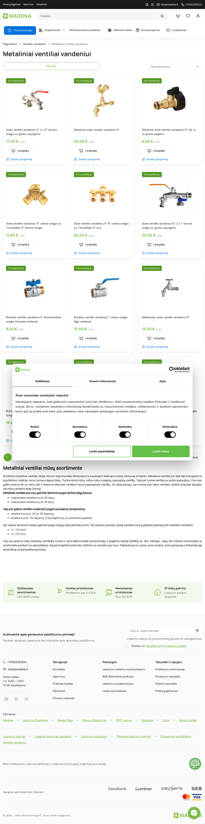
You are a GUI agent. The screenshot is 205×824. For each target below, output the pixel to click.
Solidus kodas (188, 720)
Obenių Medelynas (94, 720)
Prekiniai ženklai (63, 683)
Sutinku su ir (159, 646)
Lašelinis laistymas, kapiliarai (53, 736)
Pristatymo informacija (170, 669)
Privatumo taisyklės (167, 676)
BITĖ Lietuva (124, 720)
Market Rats (65, 720)
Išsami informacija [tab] (102, 381)
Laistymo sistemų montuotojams (123, 669)
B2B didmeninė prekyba (118, 676)
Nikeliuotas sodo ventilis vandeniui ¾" (165, 317)
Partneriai (59, 691)
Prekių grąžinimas (166, 691)
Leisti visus (161, 451)
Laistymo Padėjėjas (35, 720)
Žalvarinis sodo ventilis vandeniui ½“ (96, 130)
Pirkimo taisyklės (166, 683)
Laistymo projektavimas (117, 683)
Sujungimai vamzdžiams (175, 736)
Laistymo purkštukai (94, 736)
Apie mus (59, 676)
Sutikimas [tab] (42, 381)
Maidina (8, 720)
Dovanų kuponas (148, 30)
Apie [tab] (162, 381)
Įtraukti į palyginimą (19, 159)
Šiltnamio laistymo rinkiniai (134, 736)
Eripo (166, 720)
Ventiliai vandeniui (14, 742)
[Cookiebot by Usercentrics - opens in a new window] (172, 370)
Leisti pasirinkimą (102, 451)
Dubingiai (147, 720)
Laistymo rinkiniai (14, 736)
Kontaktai (59, 669)
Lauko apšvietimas (114, 691)
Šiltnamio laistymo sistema (84, 30)
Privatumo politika (175, 646)
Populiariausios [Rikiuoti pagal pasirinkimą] (175, 66)
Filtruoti (51, 66)
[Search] (98, 16)
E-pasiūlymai (176, 30)
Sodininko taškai (120, 30)
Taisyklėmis (153, 646)
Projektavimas (51, 30)
